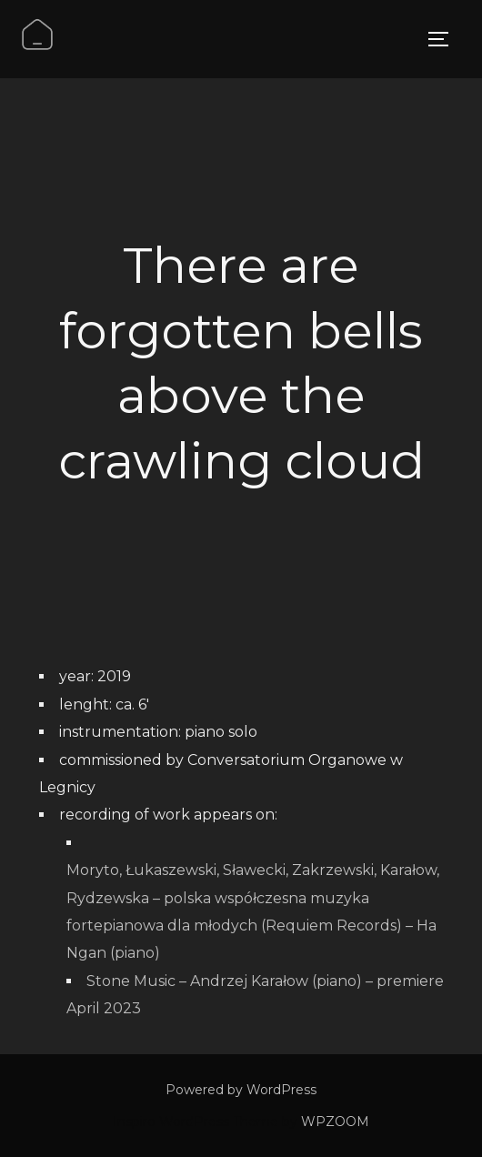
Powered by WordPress (241, 1090)
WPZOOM (335, 1121)
